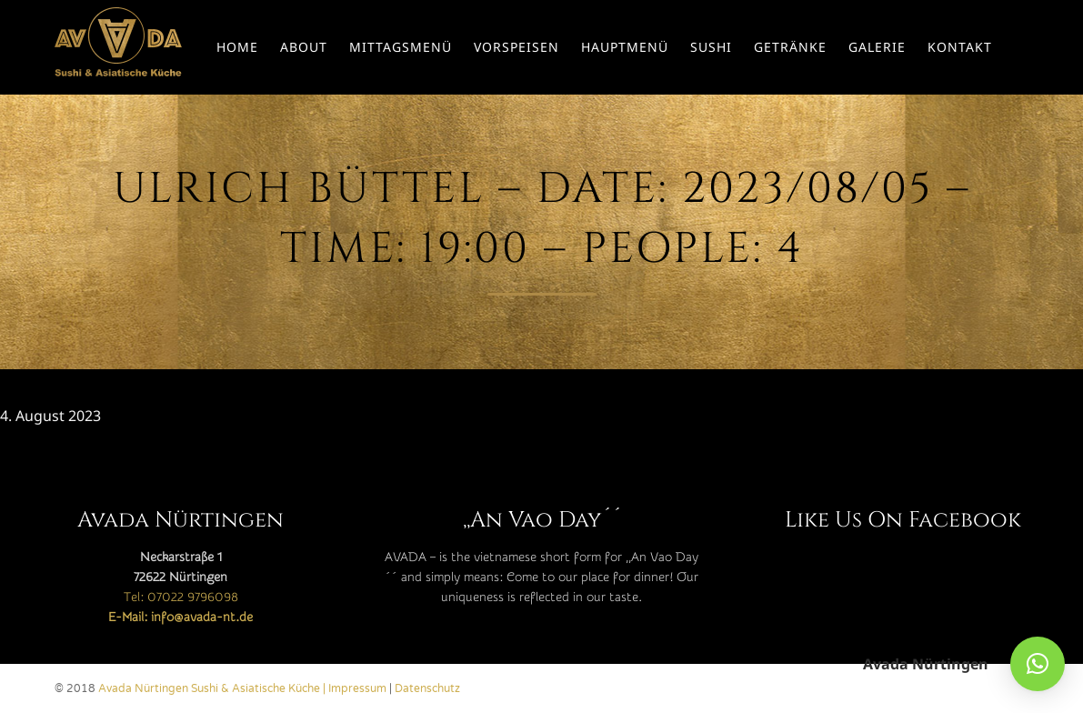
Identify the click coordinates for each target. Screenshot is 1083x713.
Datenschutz (427, 688)
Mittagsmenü (400, 46)
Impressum (357, 688)
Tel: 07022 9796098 (181, 597)
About (303, 46)
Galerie (877, 46)
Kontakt (960, 46)
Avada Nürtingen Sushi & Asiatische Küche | (213, 688)
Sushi (711, 46)
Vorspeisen (516, 46)
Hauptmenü (624, 46)
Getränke (790, 46)
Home (237, 46)
